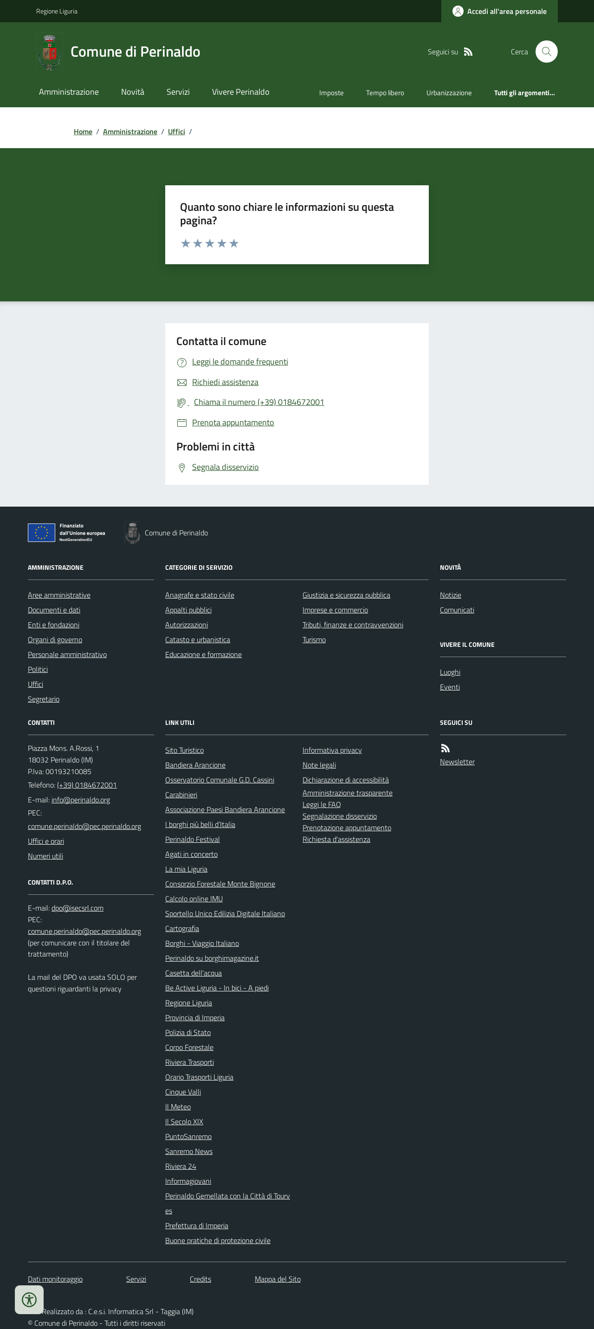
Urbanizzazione (449, 92)
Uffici (176, 131)
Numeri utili (45, 855)
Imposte (331, 92)
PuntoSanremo (188, 1136)
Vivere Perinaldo (241, 91)
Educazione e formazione (203, 654)
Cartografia (182, 928)
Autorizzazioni (186, 624)
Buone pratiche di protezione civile (218, 1240)
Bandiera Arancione (195, 764)
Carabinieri (181, 794)
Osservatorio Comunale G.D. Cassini (219, 779)
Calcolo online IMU (194, 898)
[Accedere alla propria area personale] (499, 11)
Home (83, 131)
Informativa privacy (332, 750)
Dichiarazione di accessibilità (346, 779)
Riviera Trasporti (189, 1062)
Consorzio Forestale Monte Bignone (220, 883)
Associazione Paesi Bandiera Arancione (225, 809)
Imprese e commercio (335, 609)
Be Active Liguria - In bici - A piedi (217, 987)
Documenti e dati (54, 609)
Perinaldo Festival (192, 839)
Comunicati (457, 609)
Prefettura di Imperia (196, 1225)
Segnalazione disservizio (340, 815)
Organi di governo (55, 639)
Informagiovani (188, 1180)
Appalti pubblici (188, 609)
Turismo (314, 639)
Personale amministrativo (67, 654)
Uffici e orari (46, 841)
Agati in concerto (191, 854)
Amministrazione (69, 91)
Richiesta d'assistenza (336, 839)
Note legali (319, 764)
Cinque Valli (183, 1091)
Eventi (450, 686)
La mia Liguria (186, 868)
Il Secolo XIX (184, 1121)
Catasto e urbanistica (197, 639)
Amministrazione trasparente (348, 792)
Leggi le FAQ (322, 804)
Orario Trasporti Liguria (199, 1076)
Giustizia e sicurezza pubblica (346, 594)
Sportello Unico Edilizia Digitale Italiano (225, 913)
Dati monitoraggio (55, 1278)
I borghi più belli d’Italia (200, 824)
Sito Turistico (184, 750)
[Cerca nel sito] (543, 51)
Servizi (178, 91)
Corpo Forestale (189, 1047)
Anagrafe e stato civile (199, 594)
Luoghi (450, 672)
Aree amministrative (59, 594)
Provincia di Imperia (195, 1017)
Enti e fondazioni (53, 624)
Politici (38, 669)
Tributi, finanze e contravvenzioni (353, 624)
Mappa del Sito (278, 1278)
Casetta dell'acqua (193, 972)
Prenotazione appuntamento (347, 827)
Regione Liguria (56, 11)
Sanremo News (189, 1151)
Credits (200, 1278)
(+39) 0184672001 (87, 784)
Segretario (43, 698)
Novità (132, 91)
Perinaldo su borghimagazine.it (212, 958)
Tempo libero (385, 92)
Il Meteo (178, 1106)
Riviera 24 (180, 1166)
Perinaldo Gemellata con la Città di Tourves (227, 1203)
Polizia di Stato (188, 1032)
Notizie (450, 594)
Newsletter (457, 761)
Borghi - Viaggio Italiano (202, 943)
